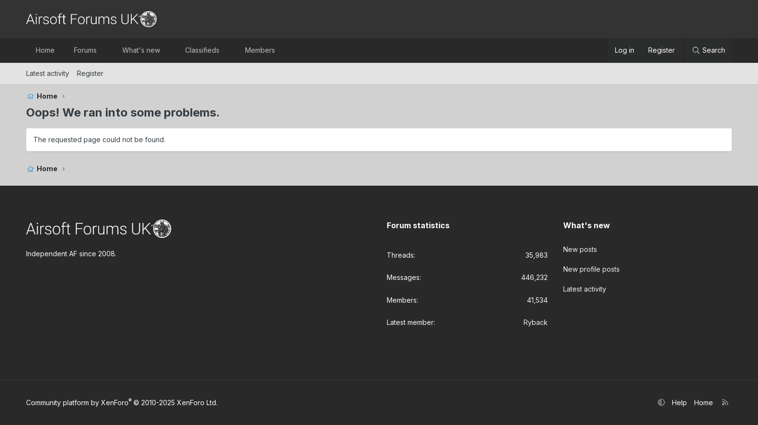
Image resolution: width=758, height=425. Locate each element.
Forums (85, 50)
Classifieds (202, 50)
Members (260, 50)
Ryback (536, 322)
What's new (141, 50)
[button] (105, 50)
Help (679, 402)
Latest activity (47, 73)
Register (90, 73)
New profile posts (591, 268)
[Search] (708, 50)
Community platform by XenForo (122, 402)
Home (45, 50)
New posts (580, 249)
